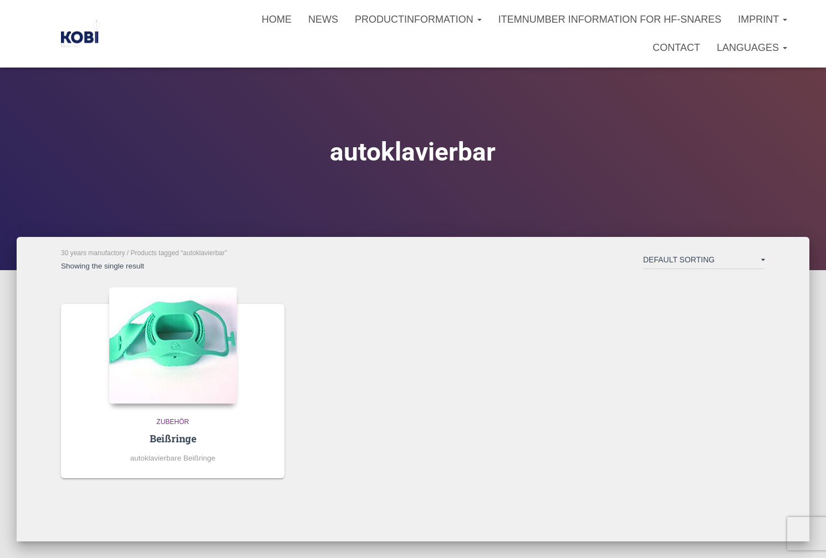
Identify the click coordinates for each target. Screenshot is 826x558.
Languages (752, 47)
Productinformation (418, 19)
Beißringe (173, 438)
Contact (676, 47)
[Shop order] (704, 262)
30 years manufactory (93, 253)
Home (277, 19)
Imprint (762, 19)
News (323, 19)
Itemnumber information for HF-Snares (610, 19)
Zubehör (172, 422)
